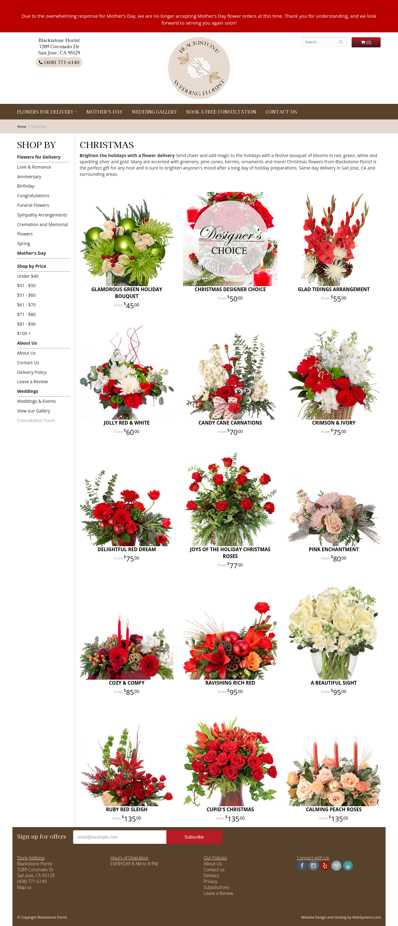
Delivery (211, 875)
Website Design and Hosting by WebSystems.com (341, 917)
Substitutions (216, 887)
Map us (24, 887)
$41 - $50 (26, 285)
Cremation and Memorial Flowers (42, 229)
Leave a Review (32, 381)
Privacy (210, 881)
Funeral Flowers (33, 205)
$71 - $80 (26, 314)
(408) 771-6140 (59, 62)
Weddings (27, 391)
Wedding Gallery (154, 112)
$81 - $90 (26, 324)
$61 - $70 (26, 305)
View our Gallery (33, 411)
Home (21, 126)
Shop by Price (31, 266)
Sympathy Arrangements (42, 215)
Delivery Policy (31, 372)
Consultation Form (36, 420)
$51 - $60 (26, 295)
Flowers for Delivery (45, 112)
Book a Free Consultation (221, 112)
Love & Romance (34, 167)
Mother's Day (104, 112)
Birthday (25, 186)
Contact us (214, 869)
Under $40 (28, 276)
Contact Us (281, 112)
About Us (27, 343)
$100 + (24, 333)
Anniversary (29, 176)
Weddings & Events (36, 401)
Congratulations (33, 195)
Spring (23, 243)
